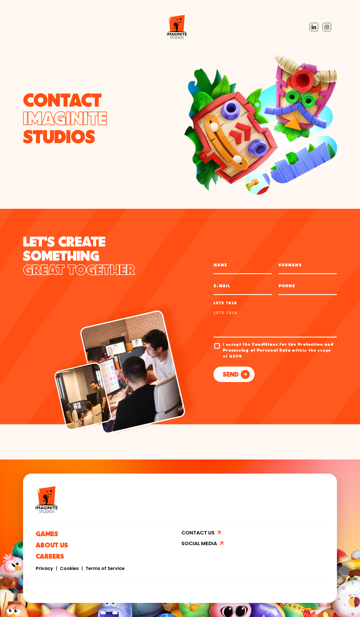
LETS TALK (225, 303)
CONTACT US (198, 532)
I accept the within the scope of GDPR (278, 351)
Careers (118, 26)
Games (66, 26)
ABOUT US (52, 546)
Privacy (45, 568)
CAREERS (50, 557)
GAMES (47, 535)
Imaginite (41, 26)
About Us (92, 26)
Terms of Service (105, 568)
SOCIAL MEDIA (199, 543)
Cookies (70, 568)
